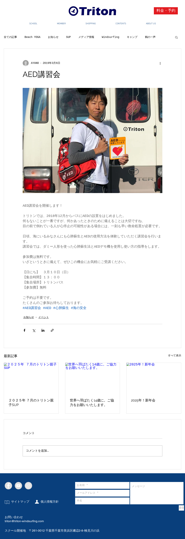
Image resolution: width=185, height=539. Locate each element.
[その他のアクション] (160, 63)
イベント (43, 317)
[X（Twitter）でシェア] (33, 330)
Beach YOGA (32, 37)
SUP (68, 37)
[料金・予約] (166, 10)
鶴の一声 (150, 37)
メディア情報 (86, 37)
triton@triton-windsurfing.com (24, 521)
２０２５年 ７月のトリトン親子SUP (31, 402)
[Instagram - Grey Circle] (28, 485)
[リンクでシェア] (52, 330)
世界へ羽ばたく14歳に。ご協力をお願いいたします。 (92, 402)
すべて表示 (174, 355)
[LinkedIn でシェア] (43, 330)
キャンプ (132, 37)
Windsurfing (110, 37)
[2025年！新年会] (153, 378)
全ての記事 (10, 37)
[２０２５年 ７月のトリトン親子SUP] (31, 378)
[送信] (181, 508)
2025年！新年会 (143, 400)
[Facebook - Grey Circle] (8, 485)
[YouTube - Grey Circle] (18, 485)
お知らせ (53, 37)
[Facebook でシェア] (24, 330)
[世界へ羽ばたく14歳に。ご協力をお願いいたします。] (92, 378)
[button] (176, 37)
